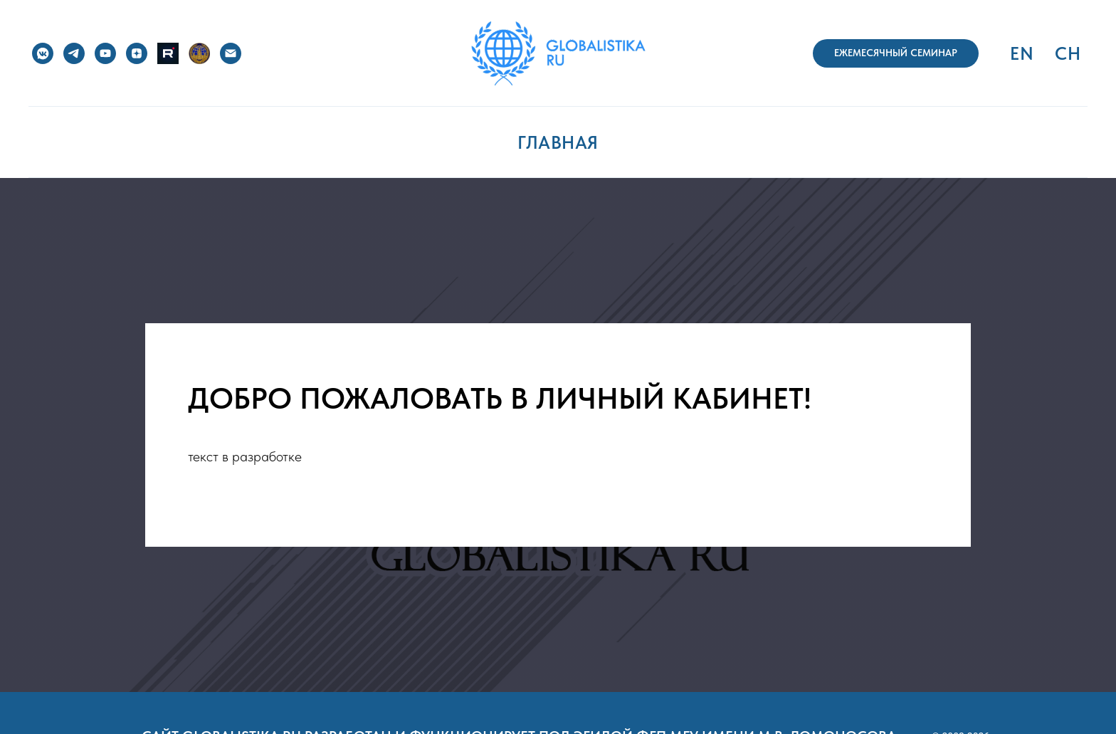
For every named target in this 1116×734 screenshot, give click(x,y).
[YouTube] (105, 53)
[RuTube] (168, 53)
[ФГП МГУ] (199, 53)
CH (1067, 53)
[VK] (42, 53)
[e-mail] (230, 53)
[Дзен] (136, 53)
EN (1021, 53)
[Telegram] (74, 53)
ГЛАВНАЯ (558, 142)
